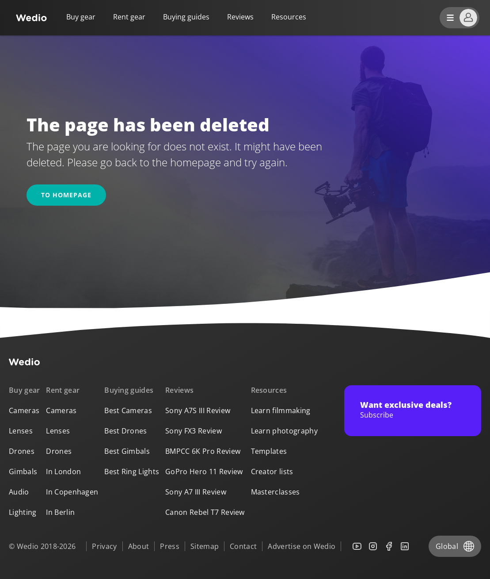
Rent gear (129, 17)
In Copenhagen (72, 492)
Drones (21, 451)
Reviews (240, 17)
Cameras (24, 410)
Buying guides (186, 17)
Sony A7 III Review (195, 492)
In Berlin (60, 512)
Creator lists (272, 471)
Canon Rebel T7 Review (205, 512)
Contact (243, 546)
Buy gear (80, 17)
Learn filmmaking (281, 410)
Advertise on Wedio (301, 546)
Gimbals (23, 471)
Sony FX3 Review (193, 431)
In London (63, 471)
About (138, 546)
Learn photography (284, 431)
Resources (269, 390)
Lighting (23, 512)
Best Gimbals (127, 451)
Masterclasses (275, 492)
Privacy (104, 546)
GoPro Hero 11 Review (204, 471)
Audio (19, 492)
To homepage (66, 195)
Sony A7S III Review (197, 410)
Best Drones (125, 431)
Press (169, 546)
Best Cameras (128, 410)
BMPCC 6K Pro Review (202, 451)
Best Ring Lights (131, 471)
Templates (269, 451)
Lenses (21, 431)
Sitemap (204, 546)
